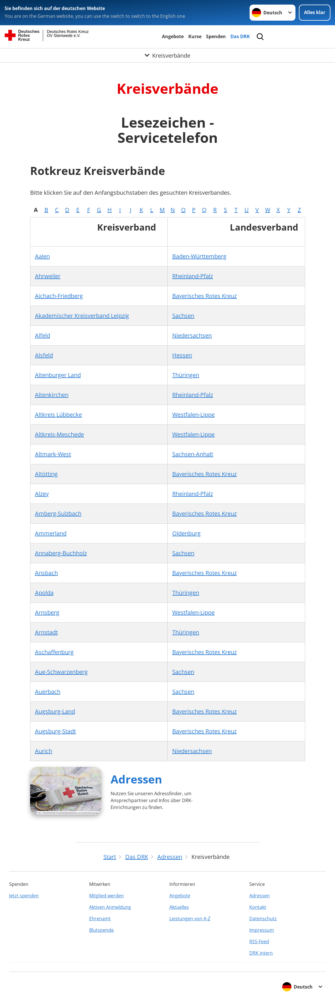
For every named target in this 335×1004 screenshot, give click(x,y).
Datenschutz (263, 918)
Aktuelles (179, 907)
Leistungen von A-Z (189, 918)
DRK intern (261, 953)
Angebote (173, 36)
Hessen (182, 355)
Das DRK (240, 36)
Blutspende (101, 930)
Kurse (194, 36)
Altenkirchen (51, 395)
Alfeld (42, 335)
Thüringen (185, 375)
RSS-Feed (259, 941)
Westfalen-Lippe (193, 414)
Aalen (42, 256)
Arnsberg (47, 612)
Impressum (261, 930)
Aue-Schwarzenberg (61, 672)
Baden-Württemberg (199, 256)
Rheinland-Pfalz (192, 276)
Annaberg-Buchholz (61, 553)
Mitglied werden (106, 895)
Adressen (136, 779)
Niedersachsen (192, 335)
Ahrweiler (47, 276)
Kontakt (257, 907)
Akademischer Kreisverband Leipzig (82, 315)
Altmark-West (53, 454)
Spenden (216, 36)
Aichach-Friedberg (59, 296)
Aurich (43, 751)
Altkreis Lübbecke (58, 414)
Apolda (44, 592)
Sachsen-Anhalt (192, 454)
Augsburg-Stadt (55, 731)
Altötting (46, 474)
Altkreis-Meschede (59, 434)
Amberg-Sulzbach (58, 513)
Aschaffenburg (54, 652)
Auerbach (47, 691)
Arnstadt (46, 632)
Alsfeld (44, 355)
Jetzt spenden (24, 895)
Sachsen (183, 315)
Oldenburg (186, 533)
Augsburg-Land (55, 711)
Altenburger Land (58, 375)
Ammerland (50, 533)
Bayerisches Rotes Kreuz (204, 296)
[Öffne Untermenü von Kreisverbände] (167, 55)
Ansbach (46, 573)
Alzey (42, 494)
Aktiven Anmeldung (110, 907)
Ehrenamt (100, 918)
